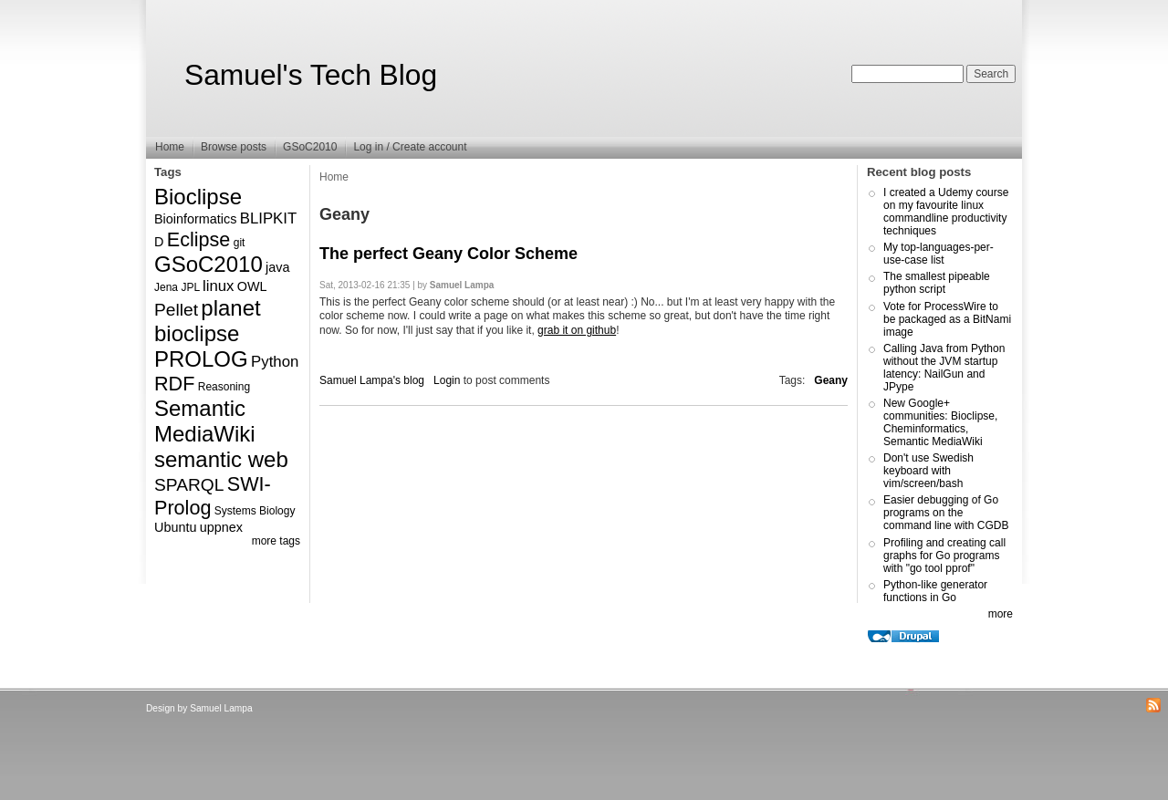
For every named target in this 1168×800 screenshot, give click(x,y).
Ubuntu (175, 527)
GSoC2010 (310, 146)
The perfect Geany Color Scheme (448, 253)
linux (219, 286)
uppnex (221, 527)
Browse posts (233, 146)
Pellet (176, 309)
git (239, 242)
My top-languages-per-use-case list (938, 253)
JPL (190, 287)
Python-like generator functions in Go (935, 591)
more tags (276, 541)
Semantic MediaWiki (205, 421)
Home (169, 146)
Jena (166, 287)
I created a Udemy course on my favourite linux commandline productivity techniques (945, 211)
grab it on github (576, 330)
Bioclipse (198, 196)
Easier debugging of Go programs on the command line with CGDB (945, 513)
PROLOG (201, 359)
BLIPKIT (268, 218)
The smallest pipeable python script (936, 283)
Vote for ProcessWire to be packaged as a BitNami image (947, 319)
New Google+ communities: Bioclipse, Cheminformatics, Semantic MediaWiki (940, 422)
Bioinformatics (195, 219)
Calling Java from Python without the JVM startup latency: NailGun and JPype (944, 367)
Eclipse (199, 239)
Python (274, 361)
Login (446, 380)
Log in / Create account (409, 146)
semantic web (221, 459)
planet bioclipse (207, 321)
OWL (252, 286)
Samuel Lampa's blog (371, 380)
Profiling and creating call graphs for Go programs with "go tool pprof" (944, 555)
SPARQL (189, 484)
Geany (831, 380)
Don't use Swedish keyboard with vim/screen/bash (928, 471)
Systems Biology (255, 510)
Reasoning (224, 386)
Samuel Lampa (221, 708)
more (1000, 614)
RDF (174, 383)
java (277, 267)
